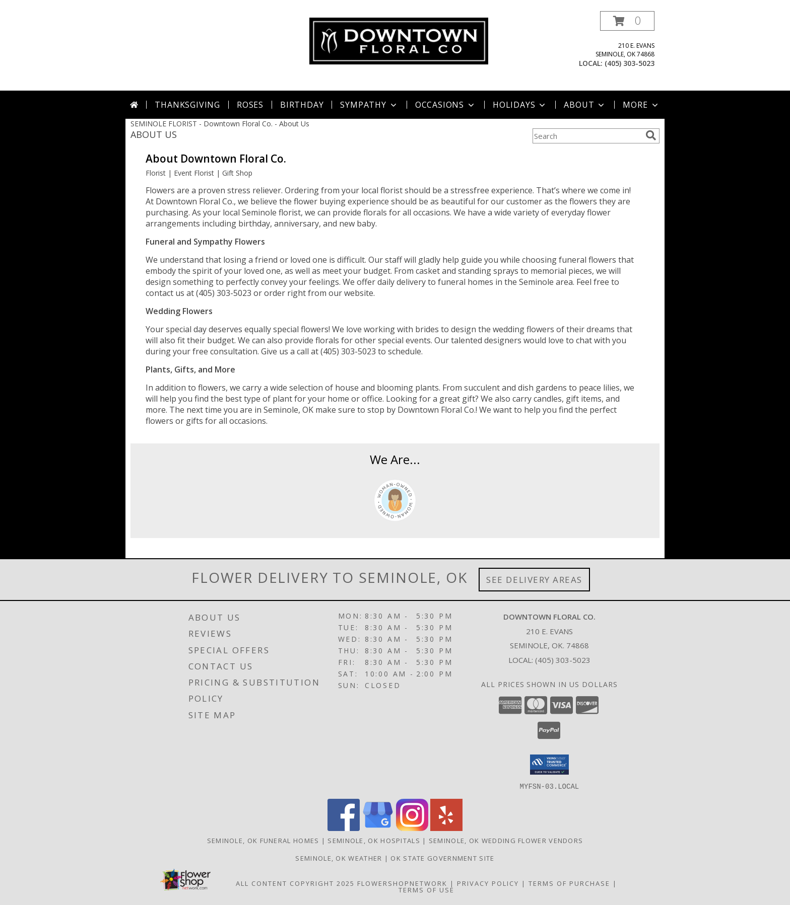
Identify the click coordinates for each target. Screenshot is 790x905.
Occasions (445, 104)
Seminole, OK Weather (338, 857)
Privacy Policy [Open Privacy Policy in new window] (488, 882)
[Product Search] (587, 136)
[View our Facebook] (343, 828)
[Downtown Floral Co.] (399, 40)
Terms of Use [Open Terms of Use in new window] (426, 889)
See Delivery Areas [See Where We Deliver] (534, 579)
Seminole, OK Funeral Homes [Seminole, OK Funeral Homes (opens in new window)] (263, 840)
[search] (651, 135)
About (585, 104)
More (641, 104)
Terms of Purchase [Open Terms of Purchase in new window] (569, 882)
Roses (250, 104)
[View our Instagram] (412, 828)
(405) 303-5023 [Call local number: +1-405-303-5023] (629, 63)
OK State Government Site (442, 857)
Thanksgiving (187, 104)
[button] (627, 21)
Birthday (301, 104)
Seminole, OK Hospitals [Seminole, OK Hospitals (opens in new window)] (373, 840)
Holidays (520, 104)
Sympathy (369, 104)
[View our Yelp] (446, 828)
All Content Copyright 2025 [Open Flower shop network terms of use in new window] (295, 882)
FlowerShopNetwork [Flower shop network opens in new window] (402, 882)
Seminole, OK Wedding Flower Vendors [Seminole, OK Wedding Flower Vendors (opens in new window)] (506, 840)
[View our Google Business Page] (378, 828)
